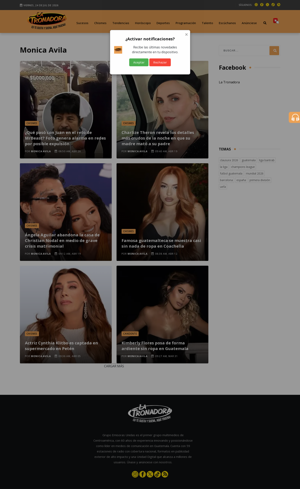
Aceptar (138, 62)
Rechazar (160, 62)
